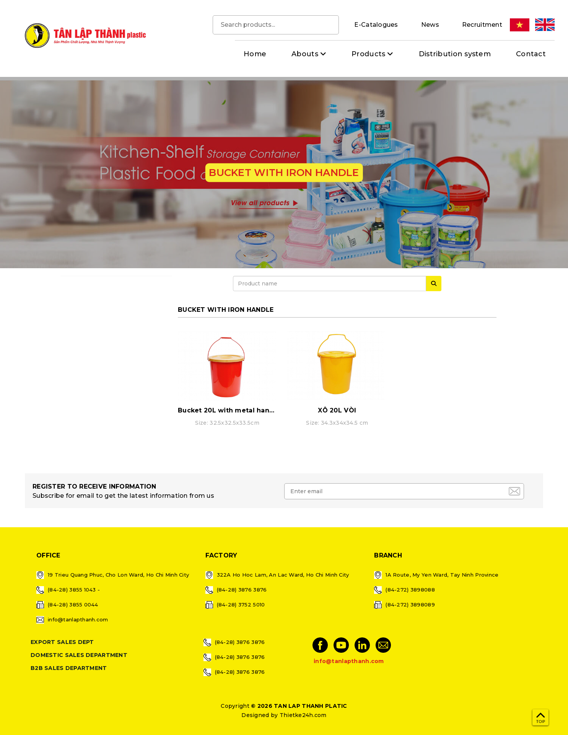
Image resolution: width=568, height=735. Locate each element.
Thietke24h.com (303, 715)
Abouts (304, 54)
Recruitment (482, 24)
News (430, 24)
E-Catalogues (376, 24)
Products (368, 54)
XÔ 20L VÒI (337, 410)
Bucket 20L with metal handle (229, 410)
